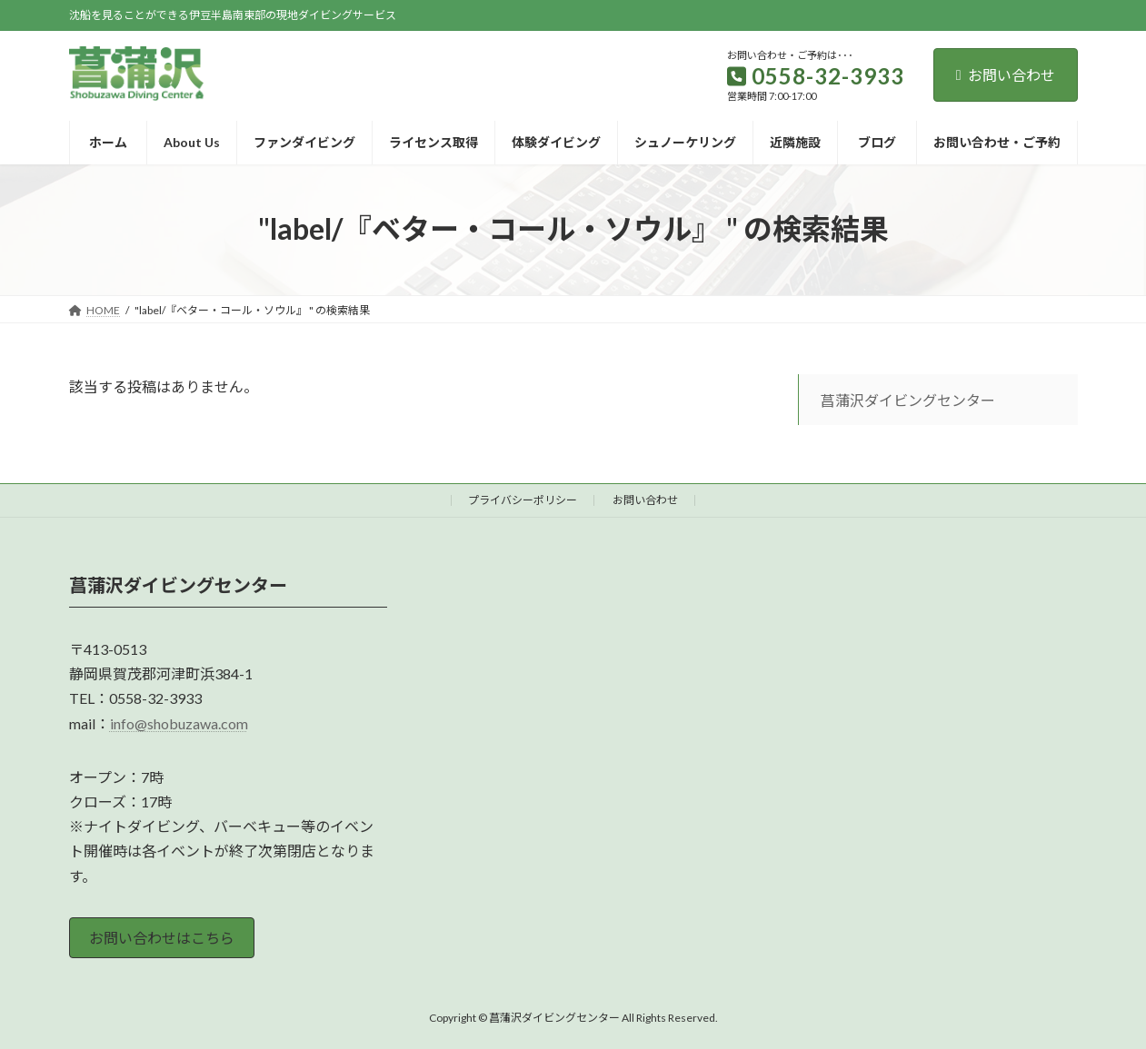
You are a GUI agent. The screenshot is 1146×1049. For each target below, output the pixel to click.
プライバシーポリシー (522, 500)
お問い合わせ (1005, 75)
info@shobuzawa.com (179, 722)
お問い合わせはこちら (161, 937)
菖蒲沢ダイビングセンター (908, 400)
